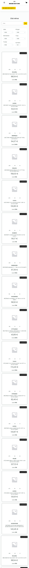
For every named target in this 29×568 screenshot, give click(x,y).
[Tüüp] (21, 38)
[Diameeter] (8, 38)
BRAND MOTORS (14, 3)
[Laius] (8, 32)
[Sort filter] (18, 45)
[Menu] (4, 2)
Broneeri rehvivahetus (9, 8)
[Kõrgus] (21, 32)
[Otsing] (12, 23)
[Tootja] (8, 45)
